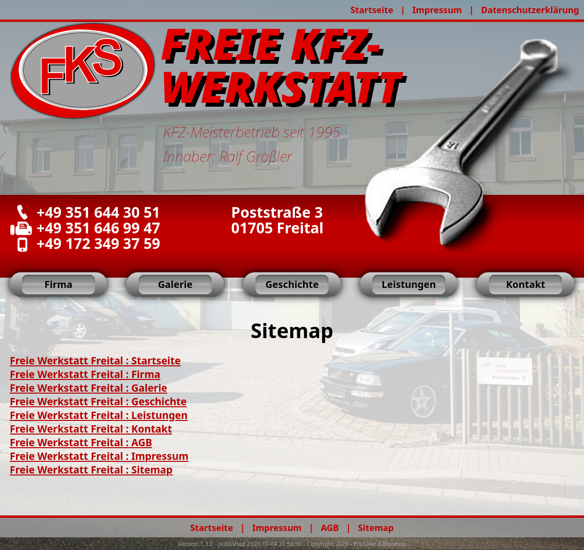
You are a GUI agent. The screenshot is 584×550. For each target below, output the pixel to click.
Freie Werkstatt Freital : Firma (85, 374)
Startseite (371, 10)
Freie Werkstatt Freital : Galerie (88, 388)
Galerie (175, 284)
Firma (58, 284)
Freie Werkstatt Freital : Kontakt (91, 429)
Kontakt (526, 284)
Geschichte (292, 284)
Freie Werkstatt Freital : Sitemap (91, 469)
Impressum (437, 10)
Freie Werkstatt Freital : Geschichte (98, 401)
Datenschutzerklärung (530, 10)
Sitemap (376, 527)
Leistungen (409, 284)
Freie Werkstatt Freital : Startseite (95, 360)
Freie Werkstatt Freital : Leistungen (99, 415)
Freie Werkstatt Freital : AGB (81, 442)
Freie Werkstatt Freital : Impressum (99, 456)
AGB (330, 527)
